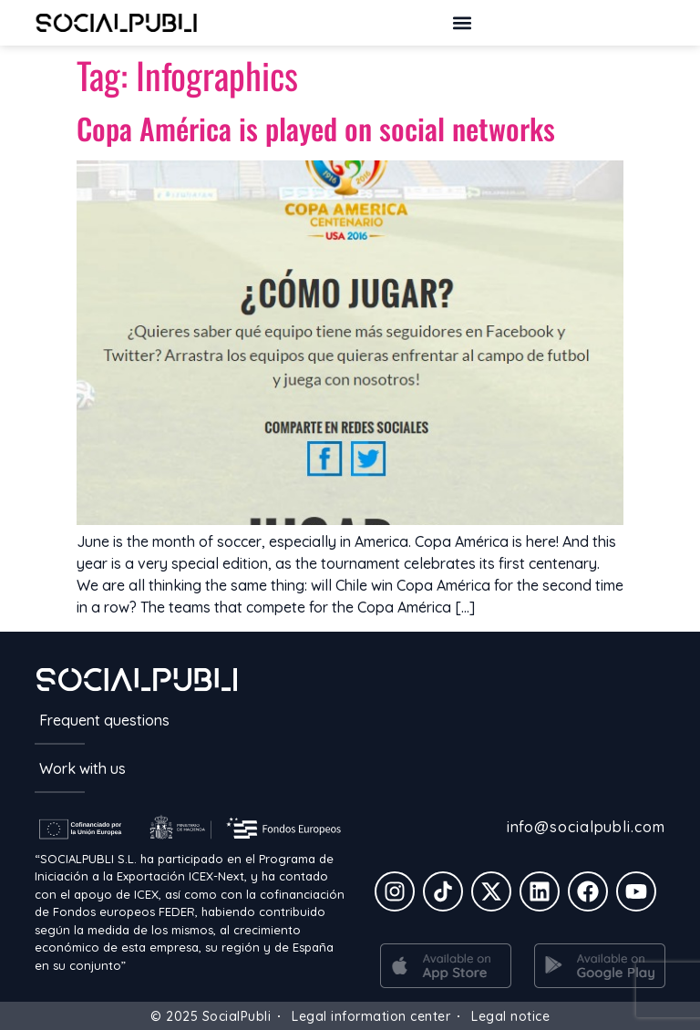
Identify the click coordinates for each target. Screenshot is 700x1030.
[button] (462, 22)
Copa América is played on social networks (316, 128)
